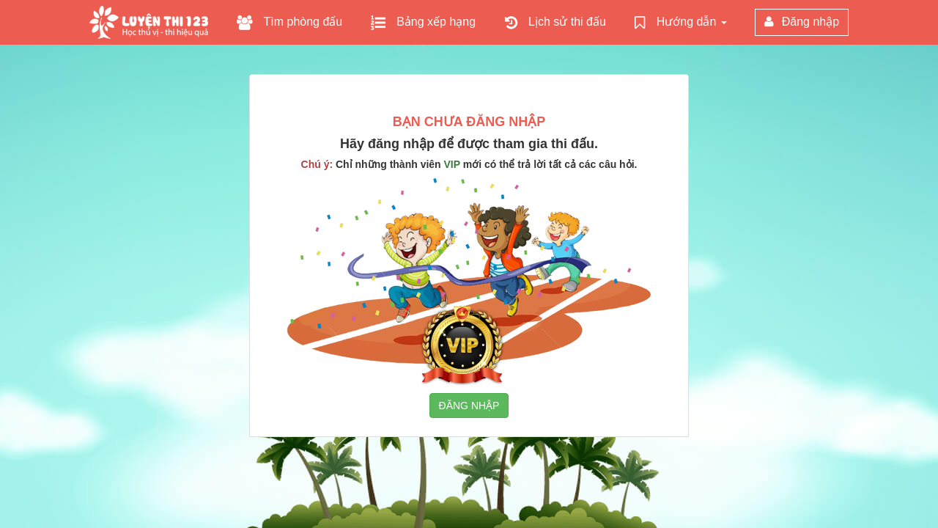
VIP (452, 164)
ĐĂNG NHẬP (469, 405)
